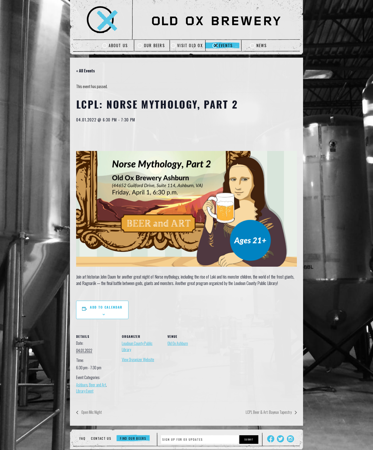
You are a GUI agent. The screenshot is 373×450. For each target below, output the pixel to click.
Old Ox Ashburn (177, 343)
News (261, 45)
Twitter (280, 438)
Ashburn (82, 385)
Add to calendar (106, 307)
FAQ (82, 438)
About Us (118, 45)
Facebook (270, 438)
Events (226, 45)
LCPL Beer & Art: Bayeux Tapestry (269, 412)
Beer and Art (97, 385)
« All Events (85, 71)
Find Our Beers (133, 438)
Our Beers (154, 45)
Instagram (290, 438)
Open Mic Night (91, 412)
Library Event (84, 391)
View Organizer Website (138, 359)
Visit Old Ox (190, 45)
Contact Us (101, 438)
